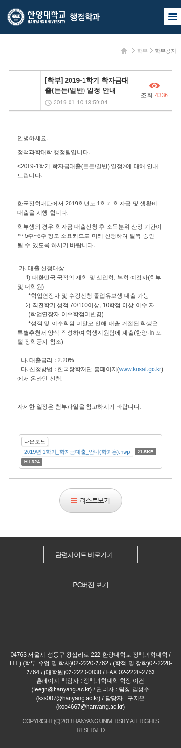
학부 (142, 51)
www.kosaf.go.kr (140, 369)
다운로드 (34, 441)
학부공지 (165, 51)
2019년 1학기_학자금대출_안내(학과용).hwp (77, 452)
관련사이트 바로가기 (84, 554)
